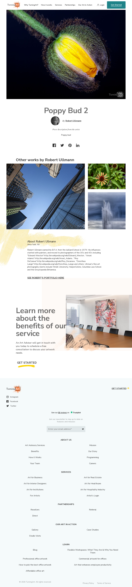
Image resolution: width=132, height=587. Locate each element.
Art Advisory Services (35, 445)
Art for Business (35, 477)
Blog (35, 549)
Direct (35, 515)
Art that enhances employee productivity (92, 564)
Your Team (35, 463)
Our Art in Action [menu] (85, 5)
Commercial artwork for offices (92, 558)
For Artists (35, 495)
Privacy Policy (88, 583)
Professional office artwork (35, 558)
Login (102, 5)
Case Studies (93, 529)
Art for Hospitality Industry (92, 489)
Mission (92, 445)
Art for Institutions (35, 489)
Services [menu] (58, 5)
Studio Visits (35, 535)
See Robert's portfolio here (45, 277)
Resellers (35, 509)
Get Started (116, 5)
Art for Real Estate (93, 477)
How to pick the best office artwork (35, 564)
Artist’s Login (93, 495)
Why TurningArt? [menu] (31, 5)
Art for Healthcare (92, 483)
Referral (92, 509)
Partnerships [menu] (70, 5)
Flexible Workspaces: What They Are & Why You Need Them (92, 551)
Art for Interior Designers (35, 483)
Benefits (35, 451)
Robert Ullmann (73, 120)
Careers (92, 463)
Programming (93, 457)
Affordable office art (35, 570)
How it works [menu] (46, 5)
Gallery (35, 529)
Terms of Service (104, 583)
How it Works (35, 457)
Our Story (92, 451)
